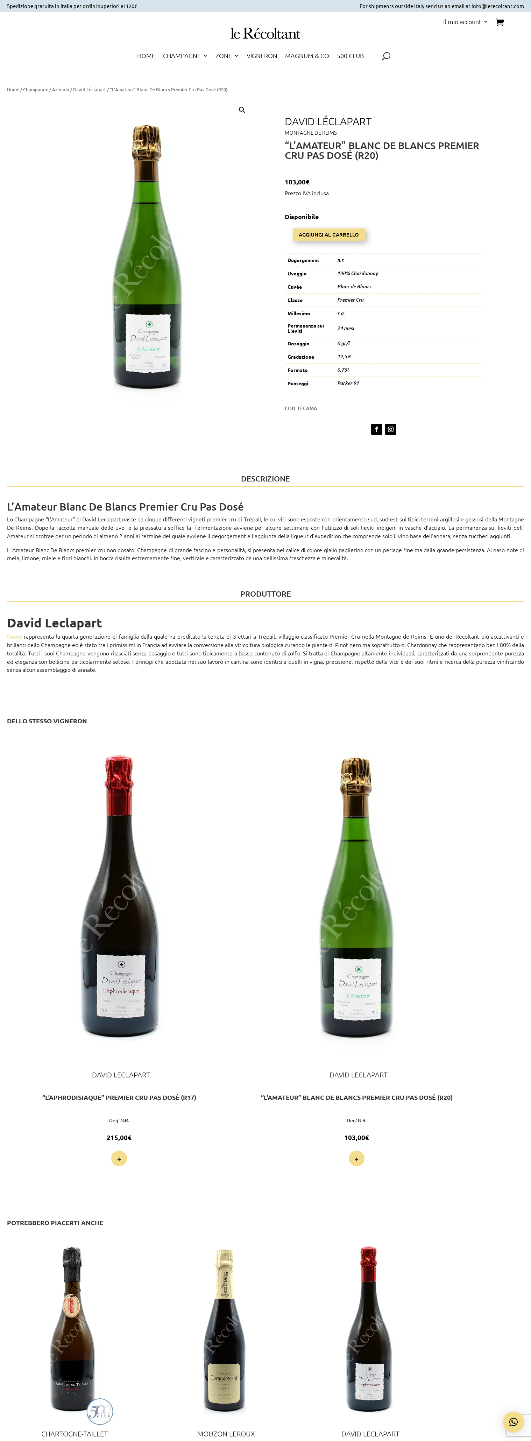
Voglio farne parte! (92, 1366)
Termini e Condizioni (444, 1334)
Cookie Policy (444, 1326)
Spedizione (355, 1326)
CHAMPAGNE (182, 56)
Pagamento (355, 1317)
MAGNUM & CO (307, 56)
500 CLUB (350, 56)
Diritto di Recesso (445, 1343)
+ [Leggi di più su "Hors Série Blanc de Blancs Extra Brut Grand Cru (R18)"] (42, 1169)
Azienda (60, 89)
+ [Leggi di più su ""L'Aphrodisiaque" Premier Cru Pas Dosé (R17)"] (42, 924)
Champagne (35, 89)
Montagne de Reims (311, 132)
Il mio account (462, 22)
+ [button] (131, 924)
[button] (242, 110)
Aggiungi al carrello (329, 229)
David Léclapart (89, 89)
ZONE (223, 56)
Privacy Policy (444, 1317)
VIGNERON (262, 56)
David (14, 630)
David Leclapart (101, 513)
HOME (146, 56)
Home (13, 89)
